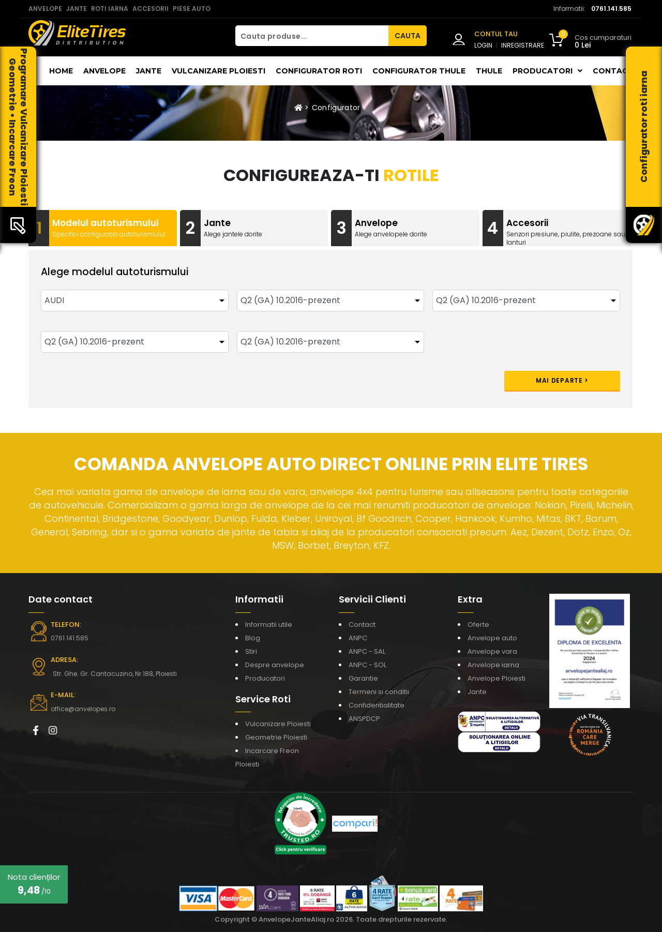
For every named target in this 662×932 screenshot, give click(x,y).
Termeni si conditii (379, 692)
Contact (613, 71)
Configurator (336, 107)
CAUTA (407, 36)
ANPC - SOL (367, 665)
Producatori (265, 678)
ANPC (358, 638)
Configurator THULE (418, 71)
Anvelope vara (492, 651)
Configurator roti (319, 71)
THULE (489, 71)
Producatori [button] (547, 71)
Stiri (251, 651)
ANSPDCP (364, 719)
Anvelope (104, 71)
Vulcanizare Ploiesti (218, 71)
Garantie (363, 678)
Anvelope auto (492, 638)
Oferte (478, 624)
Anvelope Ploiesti (496, 678)
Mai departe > (562, 380)
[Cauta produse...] (311, 35)
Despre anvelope (274, 665)
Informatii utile (268, 624)
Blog (252, 638)
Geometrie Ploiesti (276, 737)
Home (61, 71)
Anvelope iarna (493, 665)
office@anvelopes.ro (83, 708)
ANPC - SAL (367, 651)
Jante (148, 71)
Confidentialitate (376, 705)
